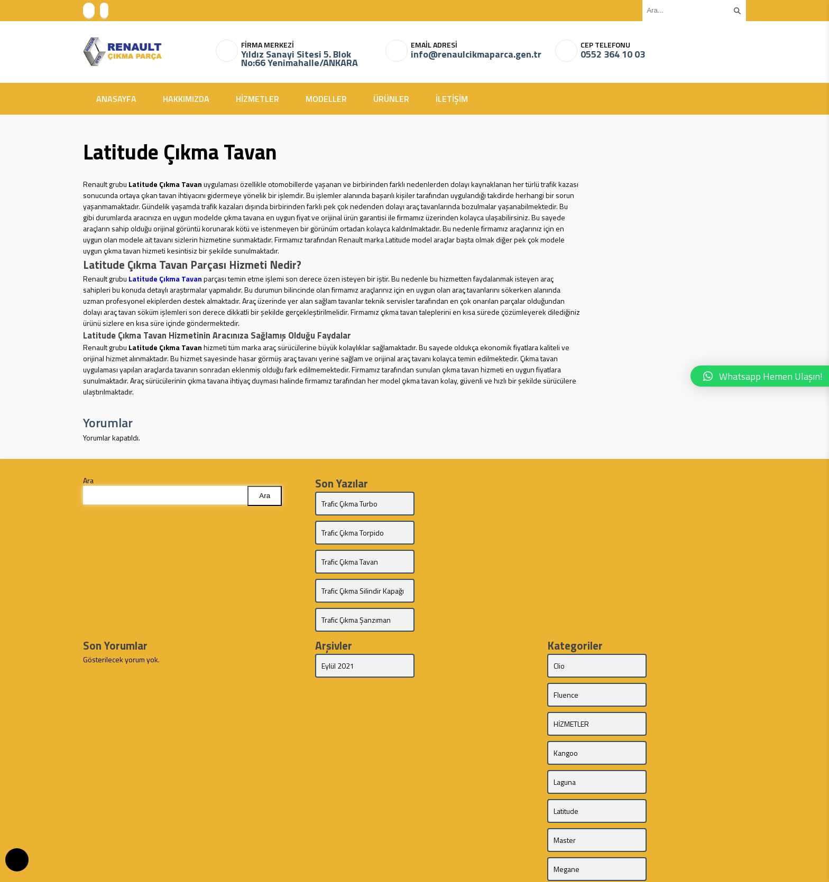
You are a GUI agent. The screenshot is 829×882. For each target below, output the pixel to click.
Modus (667, 734)
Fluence (669, 618)
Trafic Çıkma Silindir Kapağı (454, 538)
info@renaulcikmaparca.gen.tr (476, 54)
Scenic (564, 764)
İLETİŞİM (452, 98)
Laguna (565, 676)
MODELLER (326, 98)
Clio (559, 618)
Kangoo (669, 647)
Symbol (668, 764)
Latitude (669, 676)
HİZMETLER (257, 98)
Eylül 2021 (337, 618)
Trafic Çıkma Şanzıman (356, 572)
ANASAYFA (116, 98)
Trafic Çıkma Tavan (349, 532)
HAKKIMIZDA (186, 98)
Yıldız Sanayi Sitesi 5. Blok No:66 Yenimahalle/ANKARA (299, 58)
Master (565, 705)
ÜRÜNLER (391, 98)
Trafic (665, 793)
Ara (88, 480)
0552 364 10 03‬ (613, 54)
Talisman (567, 793)
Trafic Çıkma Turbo (349, 503)
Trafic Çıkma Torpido (456, 503)
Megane (670, 705)
